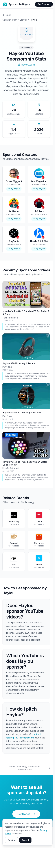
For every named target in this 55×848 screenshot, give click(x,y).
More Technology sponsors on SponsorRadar (29, 768)
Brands (23, 19)
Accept (25, 840)
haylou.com (26, 64)
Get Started (43, 4)
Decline (12, 840)
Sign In (27, 4)
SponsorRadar (9, 19)
